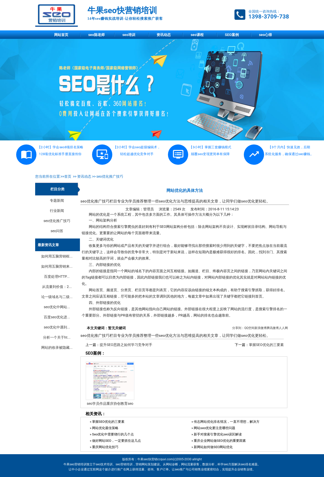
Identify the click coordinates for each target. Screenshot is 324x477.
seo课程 (197, 35)
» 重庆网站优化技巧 (104, 447)
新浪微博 (260, 328)
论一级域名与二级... (57, 297)
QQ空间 (249, 328)
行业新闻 (57, 211)
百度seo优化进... (57, 317)
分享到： (238, 328)
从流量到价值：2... (57, 287)
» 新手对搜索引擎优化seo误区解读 (216, 434)
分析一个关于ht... (57, 337)
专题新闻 (57, 200)
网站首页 (61, 35)
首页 (67, 176)
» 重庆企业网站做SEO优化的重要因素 (218, 441)
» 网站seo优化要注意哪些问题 (213, 428)
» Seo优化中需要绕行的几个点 (112, 434)
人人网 (283, 328)
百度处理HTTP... (57, 276)
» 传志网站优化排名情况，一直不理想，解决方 (225, 422)
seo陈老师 (96, 35)
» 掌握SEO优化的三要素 (107, 422)
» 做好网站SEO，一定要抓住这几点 (115, 441)
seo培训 (128, 35)
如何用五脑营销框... (57, 256)
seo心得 (265, 35)
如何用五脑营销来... (57, 266)
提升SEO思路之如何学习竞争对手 (126, 345)
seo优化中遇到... (57, 327)
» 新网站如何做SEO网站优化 (212, 447)
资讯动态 (164, 35)
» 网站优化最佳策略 (104, 428)
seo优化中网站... (57, 307)
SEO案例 (232, 35)
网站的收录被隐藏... (57, 347)
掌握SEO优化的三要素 (266, 345)
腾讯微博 (273, 328)
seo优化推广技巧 (109, 176)
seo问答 (57, 231)
